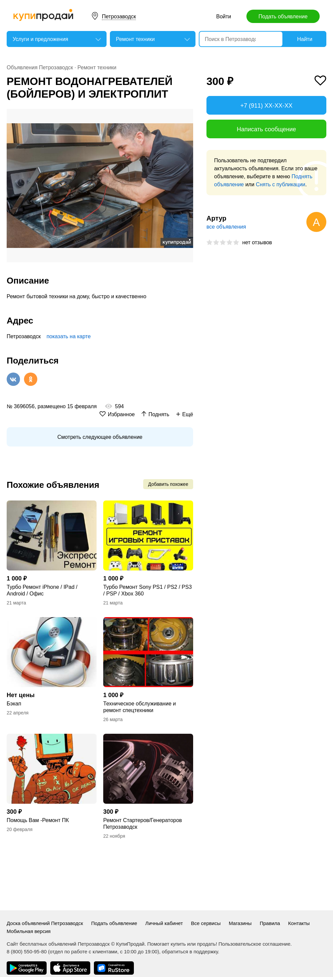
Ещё (187, 414)
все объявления (226, 227)
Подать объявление (282, 16)
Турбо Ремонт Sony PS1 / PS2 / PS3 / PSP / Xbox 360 (147, 590)
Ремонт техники (97, 67)
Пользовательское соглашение (254, 944)
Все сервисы (206, 923)
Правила (270, 923)
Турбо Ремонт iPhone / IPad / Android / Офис (42, 590)
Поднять (159, 414)
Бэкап (14, 703)
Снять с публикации (280, 184)
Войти (223, 16)
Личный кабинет (164, 923)
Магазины (240, 923)
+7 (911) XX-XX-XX (266, 105)
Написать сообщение (266, 129)
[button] (187, 115)
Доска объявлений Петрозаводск (45, 923)
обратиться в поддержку (190, 951)
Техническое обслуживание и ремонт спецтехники (139, 707)
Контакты (299, 923)
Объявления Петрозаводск (40, 67)
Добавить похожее (168, 484)
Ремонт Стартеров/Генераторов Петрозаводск (142, 823)
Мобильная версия (29, 931)
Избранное (121, 414)
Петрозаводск (119, 16)
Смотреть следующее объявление (99, 437)
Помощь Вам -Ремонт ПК (38, 820)
